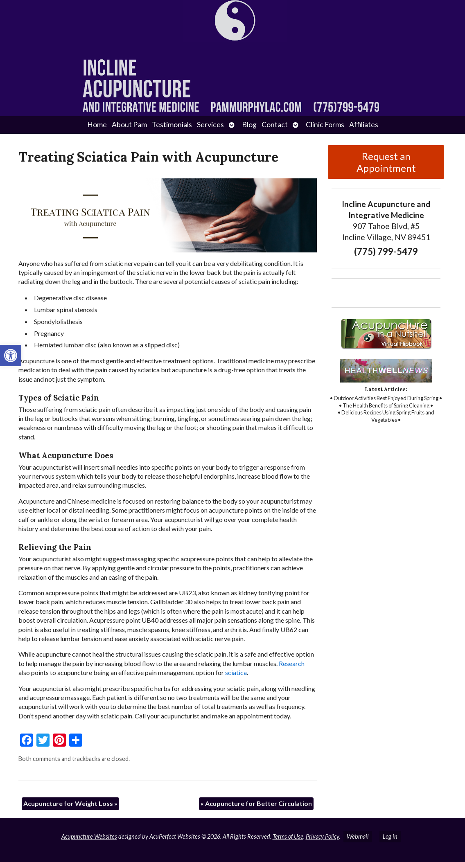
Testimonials (172, 124)
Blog (249, 124)
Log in (390, 836)
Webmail (357, 836)
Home (97, 124)
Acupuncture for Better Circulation (256, 803)
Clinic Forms (325, 124)
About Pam (129, 124)
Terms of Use (288, 836)
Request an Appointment (386, 162)
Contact (275, 124)
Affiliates (363, 124)
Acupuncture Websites (89, 836)
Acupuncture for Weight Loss (70, 803)
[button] (10, 355)
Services (210, 124)
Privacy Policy (322, 836)
